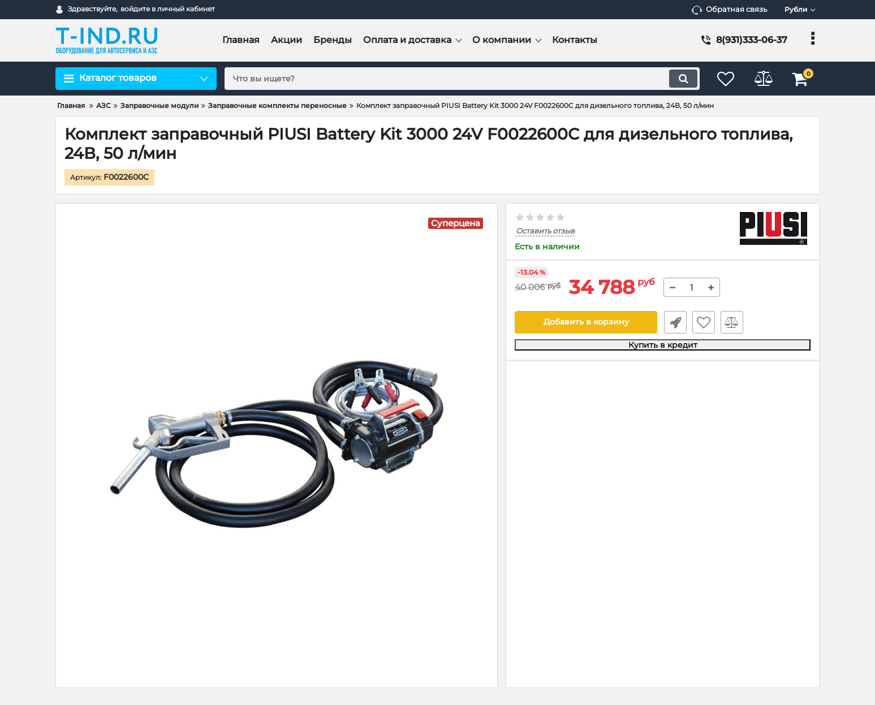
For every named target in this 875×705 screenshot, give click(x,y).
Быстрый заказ (674, 322)
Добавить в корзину (586, 322)
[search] (459, 78)
